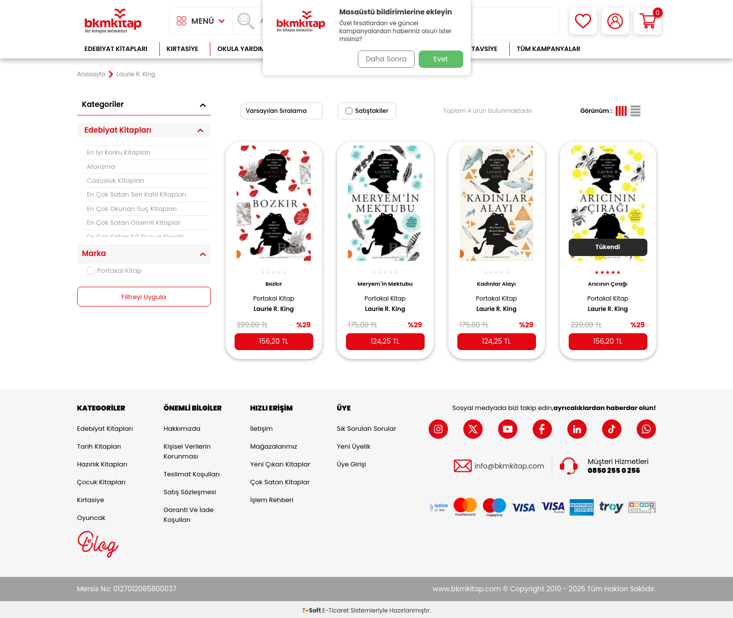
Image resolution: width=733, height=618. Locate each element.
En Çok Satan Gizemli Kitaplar (134, 222)
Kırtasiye (182, 49)
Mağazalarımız (273, 444)
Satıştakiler (367, 110)
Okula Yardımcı (244, 49)
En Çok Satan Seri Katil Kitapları (136, 194)
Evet (441, 59)
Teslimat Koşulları (192, 472)
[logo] (113, 21)
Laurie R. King (273, 303)
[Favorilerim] (583, 21)
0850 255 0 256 (614, 468)
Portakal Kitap (114, 270)
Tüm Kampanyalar (549, 49)
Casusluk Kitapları (116, 180)
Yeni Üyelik (354, 444)
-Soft (312, 608)
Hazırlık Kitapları (102, 462)
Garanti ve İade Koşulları (189, 512)
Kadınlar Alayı (496, 278)
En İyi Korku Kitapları (118, 152)
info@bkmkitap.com (509, 464)
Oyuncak (91, 515)
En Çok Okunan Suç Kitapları (132, 208)
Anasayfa (91, 74)
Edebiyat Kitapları (116, 49)
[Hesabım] (615, 21)
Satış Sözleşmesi (190, 490)
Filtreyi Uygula (144, 297)
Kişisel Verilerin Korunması (187, 449)
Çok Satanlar (623, 49)
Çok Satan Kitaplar (280, 480)
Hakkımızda (182, 426)
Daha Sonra (382, 59)
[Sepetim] (647, 21)
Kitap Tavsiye (474, 49)
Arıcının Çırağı (608, 278)
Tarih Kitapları (99, 444)
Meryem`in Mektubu (384, 278)
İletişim (261, 426)
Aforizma (101, 166)
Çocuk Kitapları (101, 480)
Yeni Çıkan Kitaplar (280, 462)
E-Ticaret (335, 608)
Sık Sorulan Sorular (366, 426)
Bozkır (273, 278)
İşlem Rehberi (271, 498)
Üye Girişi (351, 462)
